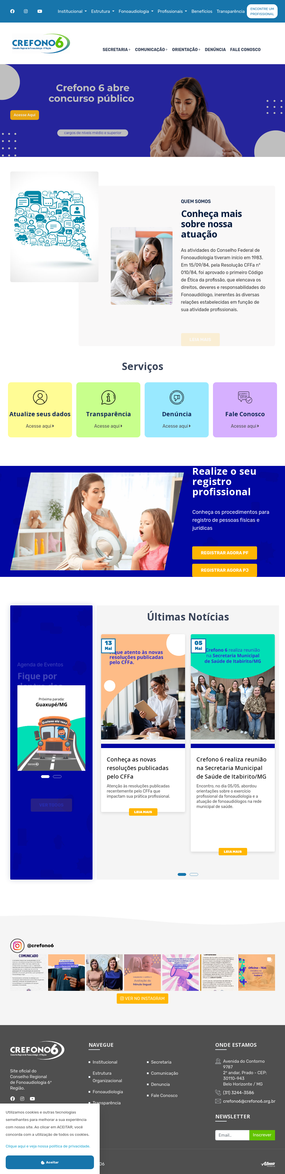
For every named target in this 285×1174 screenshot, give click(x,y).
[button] (28, 967)
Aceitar (50, 1162)
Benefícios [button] (201, 11)
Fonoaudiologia (108, 1086)
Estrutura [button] (101, 11)
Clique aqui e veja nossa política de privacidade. (48, 1146)
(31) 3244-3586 (238, 1087)
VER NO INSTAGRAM (142, 993)
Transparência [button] (231, 11)
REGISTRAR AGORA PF (225, 550)
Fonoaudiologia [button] (134, 11)
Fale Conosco (245, 49)
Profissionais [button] (171, 11)
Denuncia (160, 1079)
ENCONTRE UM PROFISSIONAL (262, 11)
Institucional (105, 1057)
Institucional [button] (70, 11)
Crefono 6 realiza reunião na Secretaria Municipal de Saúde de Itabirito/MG (231, 762)
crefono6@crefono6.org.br (249, 1096)
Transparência (107, 1097)
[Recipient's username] (232, 1130)
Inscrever (262, 1130)
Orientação (185, 49)
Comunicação (150, 49)
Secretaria (115, 49)
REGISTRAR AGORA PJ (225, 566)
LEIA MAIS (143, 807)
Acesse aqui (29, 123)
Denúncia (215, 49)
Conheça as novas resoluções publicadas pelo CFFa (138, 762)
